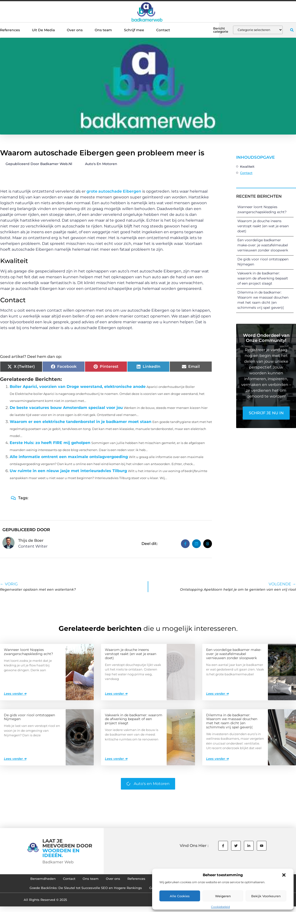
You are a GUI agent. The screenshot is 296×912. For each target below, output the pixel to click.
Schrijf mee (134, 30)
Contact (163, 30)
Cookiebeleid (220, 907)
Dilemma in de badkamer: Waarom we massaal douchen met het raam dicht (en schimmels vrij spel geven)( (231, 721)
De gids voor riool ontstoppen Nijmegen (29, 717)
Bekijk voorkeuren (266, 896)
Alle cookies (180, 896)
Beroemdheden (26, 879)
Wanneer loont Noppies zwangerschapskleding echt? (28, 651)
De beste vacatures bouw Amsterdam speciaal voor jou (66, 407)
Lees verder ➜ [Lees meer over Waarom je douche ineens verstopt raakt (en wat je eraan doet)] (116, 693)
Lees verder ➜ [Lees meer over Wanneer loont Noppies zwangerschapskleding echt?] (15, 693)
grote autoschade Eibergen (113, 191)
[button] (283, 875)
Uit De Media (43, 30)
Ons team (103, 30)
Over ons (75, 30)
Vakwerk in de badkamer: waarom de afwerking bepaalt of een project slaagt (262, 278)
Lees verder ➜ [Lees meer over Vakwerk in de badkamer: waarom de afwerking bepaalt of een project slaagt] (116, 758)
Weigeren (223, 896)
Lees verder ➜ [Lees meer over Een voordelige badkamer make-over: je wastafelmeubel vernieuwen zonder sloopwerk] (217, 693)
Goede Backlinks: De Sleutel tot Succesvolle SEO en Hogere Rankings (79, 891)
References (10, 30)
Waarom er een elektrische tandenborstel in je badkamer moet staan (80, 421)
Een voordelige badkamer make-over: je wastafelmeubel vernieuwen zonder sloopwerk (262, 245)
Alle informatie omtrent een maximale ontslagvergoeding (69, 456)
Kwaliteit (247, 166)
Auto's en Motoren (101, 164)
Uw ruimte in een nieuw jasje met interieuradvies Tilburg (68, 470)
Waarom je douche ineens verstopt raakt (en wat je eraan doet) (263, 226)
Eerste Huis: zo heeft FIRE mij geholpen (50, 442)
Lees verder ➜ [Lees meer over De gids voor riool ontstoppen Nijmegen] (15, 758)
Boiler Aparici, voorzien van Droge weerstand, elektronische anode (78, 386)
